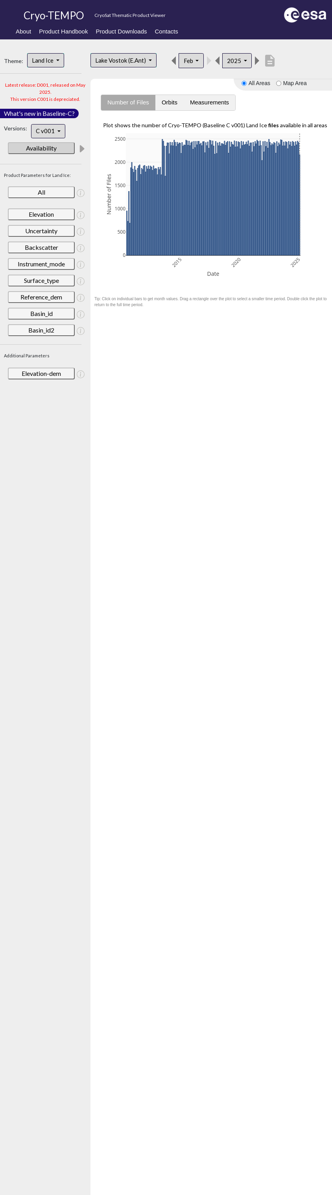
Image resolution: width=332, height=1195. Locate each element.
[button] (82, 148)
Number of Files (128, 102)
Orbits (169, 102)
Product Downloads (121, 31)
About (23, 31)
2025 (234, 60)
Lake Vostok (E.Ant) (121, 60)
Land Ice (43, 60)
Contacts (166, 31)
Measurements (209, 102)
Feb (189, 60)
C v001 (46, 130)
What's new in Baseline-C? (39, 113)
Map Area (295, 83)
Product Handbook (63, 31)
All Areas (259, 83)
